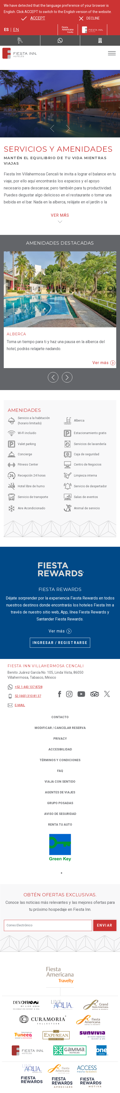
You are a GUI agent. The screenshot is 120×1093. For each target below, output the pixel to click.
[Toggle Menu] (112, 53)
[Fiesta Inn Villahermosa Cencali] (19, 53)
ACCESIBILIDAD (60, 749)
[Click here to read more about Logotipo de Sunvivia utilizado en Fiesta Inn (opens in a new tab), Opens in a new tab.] (93, 1035)
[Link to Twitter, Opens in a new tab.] (107, 693)
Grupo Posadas (60, 803)
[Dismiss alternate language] (89, 18)
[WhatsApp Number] (60, 40)
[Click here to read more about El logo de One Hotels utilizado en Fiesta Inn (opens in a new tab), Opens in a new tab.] (102, 1050)
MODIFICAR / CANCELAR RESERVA (60, 728)
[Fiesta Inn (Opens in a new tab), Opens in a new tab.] (68, 29)
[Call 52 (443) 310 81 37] (100, 40)
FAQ (60, 771)
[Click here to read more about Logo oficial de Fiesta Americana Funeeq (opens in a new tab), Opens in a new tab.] (24, 1035)
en (16, 29)
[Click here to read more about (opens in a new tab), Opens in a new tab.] (60, 975)
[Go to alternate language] (33, 18)
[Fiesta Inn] (92, 29)
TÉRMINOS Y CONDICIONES (60, 760)
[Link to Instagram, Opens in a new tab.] (69, 693)
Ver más (103, 362)
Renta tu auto (60, 824)
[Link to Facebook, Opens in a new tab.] (59, 693)
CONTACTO (60, 717)
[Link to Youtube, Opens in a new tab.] (81, 693)
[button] (52, 128)
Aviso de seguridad (60, 814)
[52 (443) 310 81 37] (25, 696)
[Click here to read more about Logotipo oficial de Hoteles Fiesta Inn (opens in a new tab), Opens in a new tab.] (28, 1050)
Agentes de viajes (60, 792)
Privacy (60, 738)
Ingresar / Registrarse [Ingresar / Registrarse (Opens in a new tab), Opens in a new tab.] (60, 643)
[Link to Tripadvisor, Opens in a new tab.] (94, 693)
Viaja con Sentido (60, 781)
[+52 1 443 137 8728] (25, 687)
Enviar (104, 925)
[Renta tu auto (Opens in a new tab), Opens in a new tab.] (20, 40)
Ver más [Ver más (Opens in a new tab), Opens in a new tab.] (60, 631)
